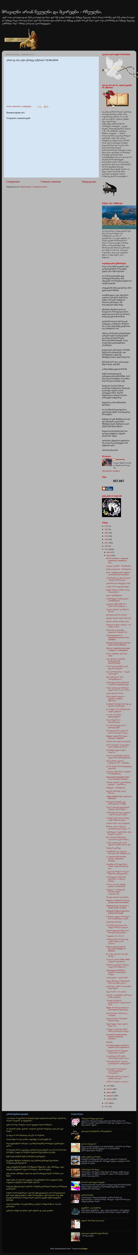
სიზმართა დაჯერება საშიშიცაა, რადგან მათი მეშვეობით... (118, 966)
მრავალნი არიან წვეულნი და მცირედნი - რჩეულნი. (52, 11)
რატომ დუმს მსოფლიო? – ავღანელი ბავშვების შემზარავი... (116, 698)
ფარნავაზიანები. (87, 1195)
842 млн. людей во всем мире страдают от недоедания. (118, 649)
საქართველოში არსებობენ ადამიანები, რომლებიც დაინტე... (116, 879)
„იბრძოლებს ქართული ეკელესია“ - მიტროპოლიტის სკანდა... (118, 813)
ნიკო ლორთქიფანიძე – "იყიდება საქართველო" (118, 673)
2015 (107, 546)
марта (109, 1092)
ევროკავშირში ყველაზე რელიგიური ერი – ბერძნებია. (118, 762)
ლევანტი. (109, 1042)
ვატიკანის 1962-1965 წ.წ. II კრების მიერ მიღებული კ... (117, 605)
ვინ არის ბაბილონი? (88, 1144)
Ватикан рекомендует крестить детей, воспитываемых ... (118, 644)
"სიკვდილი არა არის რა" (115, 936)
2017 (107, 543)
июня (109, 555)
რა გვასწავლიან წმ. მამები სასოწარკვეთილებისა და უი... (118, 1057)
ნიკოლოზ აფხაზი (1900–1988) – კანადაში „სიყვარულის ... (118, 960)
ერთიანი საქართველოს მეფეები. (93, 1182)
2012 (107, 1107)
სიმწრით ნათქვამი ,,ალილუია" (117, 1082)
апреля (110, 1089)
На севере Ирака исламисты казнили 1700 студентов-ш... (118, 1046)
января (110, 1099)
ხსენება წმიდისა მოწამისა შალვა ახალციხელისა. (118, 591)
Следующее (13, 181)
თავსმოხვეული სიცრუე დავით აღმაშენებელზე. (117, 600)
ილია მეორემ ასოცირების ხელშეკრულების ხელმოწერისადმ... (115, 661)
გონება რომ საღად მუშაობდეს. (117, 587)
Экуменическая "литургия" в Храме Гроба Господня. (117, 907)
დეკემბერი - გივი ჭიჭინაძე (91, 1208)
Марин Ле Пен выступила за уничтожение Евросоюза (117, 1009)
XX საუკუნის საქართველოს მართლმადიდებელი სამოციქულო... (116, 1071)
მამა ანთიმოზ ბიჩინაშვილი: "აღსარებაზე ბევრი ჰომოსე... (118, 838)
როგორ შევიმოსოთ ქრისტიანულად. (113, 721)
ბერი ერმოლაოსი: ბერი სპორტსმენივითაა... (114, 678)
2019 (107, 536)
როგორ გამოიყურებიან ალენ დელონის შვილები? (117, 667)
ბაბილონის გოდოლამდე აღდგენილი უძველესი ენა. (116, 631)
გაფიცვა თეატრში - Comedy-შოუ (118, 566)
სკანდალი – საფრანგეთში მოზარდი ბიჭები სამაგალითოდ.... (115, 892)
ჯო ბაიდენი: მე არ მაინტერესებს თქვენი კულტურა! (118, 710)
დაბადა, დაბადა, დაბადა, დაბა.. (118, 621)
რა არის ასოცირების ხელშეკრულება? (113, 716)
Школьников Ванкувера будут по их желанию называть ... (118, 778)
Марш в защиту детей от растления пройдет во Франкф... (116, 949)
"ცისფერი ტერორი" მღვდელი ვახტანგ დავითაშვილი (117, 1052)
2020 (107, 533)
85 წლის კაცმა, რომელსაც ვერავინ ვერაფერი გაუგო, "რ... (118, 827)
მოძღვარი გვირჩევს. (113, 848)
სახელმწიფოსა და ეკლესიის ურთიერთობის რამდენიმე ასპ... (119, 852)
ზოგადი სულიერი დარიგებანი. (117, 897)
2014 (107, 549)
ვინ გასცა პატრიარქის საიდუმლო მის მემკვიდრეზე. (118, 773)
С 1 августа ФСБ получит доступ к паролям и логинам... (116, 859)
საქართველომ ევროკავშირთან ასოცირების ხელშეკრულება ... (118, 683)
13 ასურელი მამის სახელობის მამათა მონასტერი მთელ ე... (117, 732)
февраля (110, 1096)
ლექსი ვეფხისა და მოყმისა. (91, 1157)
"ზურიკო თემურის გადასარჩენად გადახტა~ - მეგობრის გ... (118, 783)
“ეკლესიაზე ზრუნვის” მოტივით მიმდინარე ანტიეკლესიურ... (117, 873)
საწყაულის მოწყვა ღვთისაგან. (92, 1118)
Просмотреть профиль (111, 471)
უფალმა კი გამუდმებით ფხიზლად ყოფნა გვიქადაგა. (118, 996)
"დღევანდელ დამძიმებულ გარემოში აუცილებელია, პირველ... (116, 972)
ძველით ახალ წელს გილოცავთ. (93, 1220)
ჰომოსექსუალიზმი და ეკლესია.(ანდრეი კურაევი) (117, 1077)
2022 (107, 526)
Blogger (85, 1249)
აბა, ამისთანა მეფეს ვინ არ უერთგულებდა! (116, 726)
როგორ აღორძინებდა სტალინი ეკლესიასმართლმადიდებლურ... (119, 757)
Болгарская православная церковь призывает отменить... (116, 1037)
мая (108, 1086)
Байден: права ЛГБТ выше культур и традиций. (116, 737)
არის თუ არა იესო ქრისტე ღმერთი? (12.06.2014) (116, 885)
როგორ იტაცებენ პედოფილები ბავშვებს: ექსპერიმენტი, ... (117, 808)
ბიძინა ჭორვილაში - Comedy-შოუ (118, 569)
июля (109, 552)
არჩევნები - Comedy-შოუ (115, 788)
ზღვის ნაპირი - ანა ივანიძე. (116, 992)
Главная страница (51, 181)
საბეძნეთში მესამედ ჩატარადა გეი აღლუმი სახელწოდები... (118, 705)
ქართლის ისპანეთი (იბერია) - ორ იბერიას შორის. (118, 626)
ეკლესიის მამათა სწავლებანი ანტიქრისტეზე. (116, 1019)
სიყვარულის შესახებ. (114, 922)
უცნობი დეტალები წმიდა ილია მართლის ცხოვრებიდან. (117, 932)
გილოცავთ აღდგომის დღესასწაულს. (95, 1233)
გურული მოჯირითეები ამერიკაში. (119, 618)
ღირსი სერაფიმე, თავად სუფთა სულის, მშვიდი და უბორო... (118, 746)
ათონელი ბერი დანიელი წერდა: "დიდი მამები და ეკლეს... (118, 819)
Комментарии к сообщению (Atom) (33, 187)
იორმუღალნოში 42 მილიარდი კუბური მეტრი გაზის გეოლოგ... (117, 941)
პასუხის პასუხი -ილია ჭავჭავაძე (118, 823)
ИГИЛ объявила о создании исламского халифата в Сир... (117, 560)
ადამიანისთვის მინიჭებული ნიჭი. (118, 583)
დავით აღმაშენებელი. (114, 595)
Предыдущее (89, 181)
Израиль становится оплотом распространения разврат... (118, 901)
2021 (107, 529)
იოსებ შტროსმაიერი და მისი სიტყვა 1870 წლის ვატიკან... (117, 926)
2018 (107, 539)
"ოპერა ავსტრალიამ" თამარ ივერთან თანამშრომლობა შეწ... (118, 844)
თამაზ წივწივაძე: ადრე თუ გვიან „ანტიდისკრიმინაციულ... (118, 579)
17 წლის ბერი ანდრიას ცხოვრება (118, 741)
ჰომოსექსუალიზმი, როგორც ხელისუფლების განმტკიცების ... (118, 1063)
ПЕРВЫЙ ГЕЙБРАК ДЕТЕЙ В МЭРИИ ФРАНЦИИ (118, 912)
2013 (107, 1103)
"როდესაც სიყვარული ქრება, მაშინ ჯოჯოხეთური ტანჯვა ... (118, 1030)
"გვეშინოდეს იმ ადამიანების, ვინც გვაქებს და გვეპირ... (118, 833)
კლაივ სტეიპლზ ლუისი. (115, 693)
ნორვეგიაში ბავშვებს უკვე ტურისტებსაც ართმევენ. (116, 803)
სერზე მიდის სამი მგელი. (90, 1169)
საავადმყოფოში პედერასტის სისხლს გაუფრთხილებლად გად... (117, 866)
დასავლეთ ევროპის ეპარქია (116, 615)
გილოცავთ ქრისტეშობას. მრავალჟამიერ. (96, 1131)
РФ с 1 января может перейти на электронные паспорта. (118, 574)
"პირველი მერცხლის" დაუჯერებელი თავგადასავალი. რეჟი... (118, 1002)
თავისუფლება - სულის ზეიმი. (117, 977)
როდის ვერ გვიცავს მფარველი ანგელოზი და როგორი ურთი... (118, 689)
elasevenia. (120, 459)
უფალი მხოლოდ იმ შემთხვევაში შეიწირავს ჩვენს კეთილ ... (118, 982)
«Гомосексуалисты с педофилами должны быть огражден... (117, 637)
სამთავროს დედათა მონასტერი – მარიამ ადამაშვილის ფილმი (118, 917)
